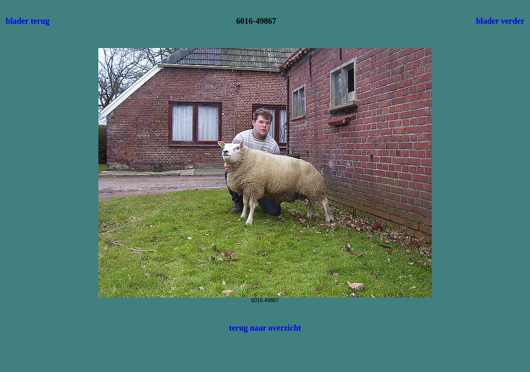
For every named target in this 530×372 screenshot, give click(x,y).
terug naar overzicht (265, 327)
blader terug (28, 21)
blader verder (500, 21)
